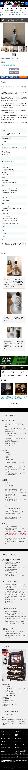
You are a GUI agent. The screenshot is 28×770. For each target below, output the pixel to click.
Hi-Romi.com (17, 767)
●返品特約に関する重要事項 (8, 65)
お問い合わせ (11, 58)
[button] (1, 3)
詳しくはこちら (8, 603)
